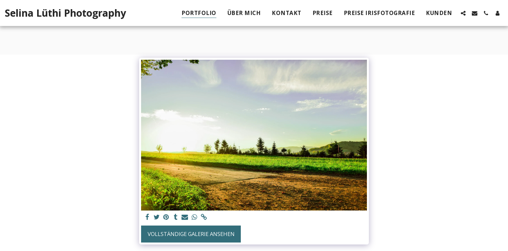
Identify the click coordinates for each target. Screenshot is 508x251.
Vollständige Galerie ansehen (191, 234)
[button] (463, 13)
